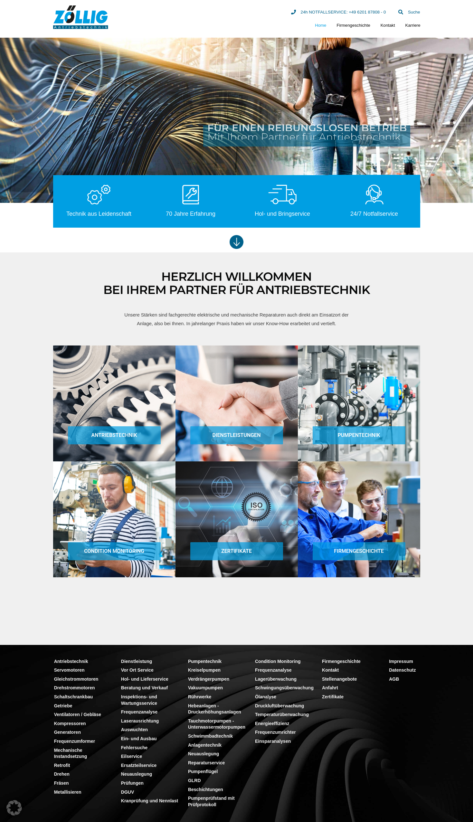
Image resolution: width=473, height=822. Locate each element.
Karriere (413, 25)
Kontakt (388, 25)
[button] (14, 808)
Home (320, 25)
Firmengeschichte (353, 25)
